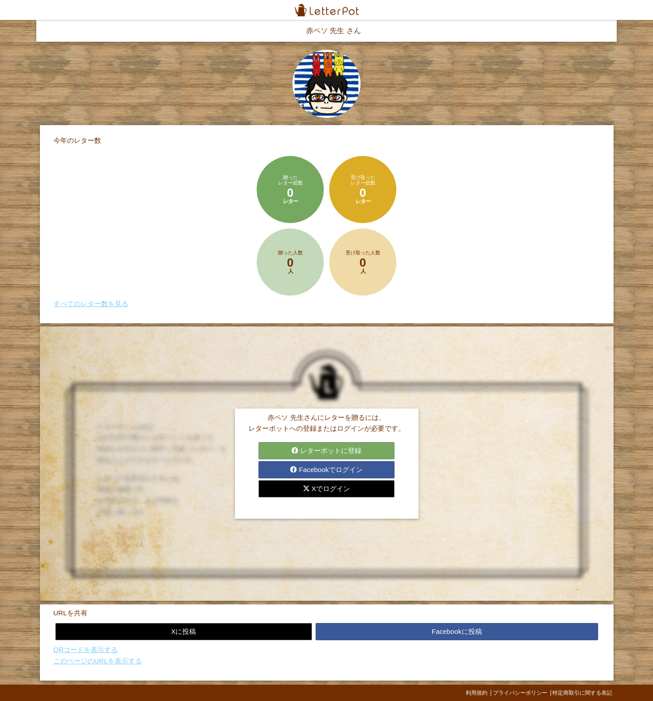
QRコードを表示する (86, 649)
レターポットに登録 (326, 450)
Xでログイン (326, 488)
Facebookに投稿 (457, 631)
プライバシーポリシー (520, 693)
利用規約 (476, 693)
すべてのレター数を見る (91, 303)
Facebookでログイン (326, 469)
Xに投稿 (183, 631)
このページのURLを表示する (98, 661)
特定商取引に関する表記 (582, 693)
